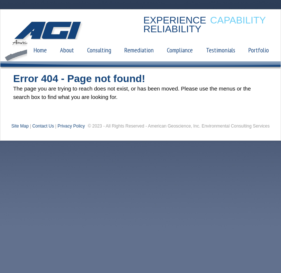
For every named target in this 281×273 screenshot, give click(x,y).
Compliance (180, 50)
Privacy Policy (71, 126)
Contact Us (43, 126)
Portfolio (258, 50)
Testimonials (220, 50)
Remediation (139, 50)
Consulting (99, 50)
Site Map (20, 126)
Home (40, 50)
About (67, 50)
